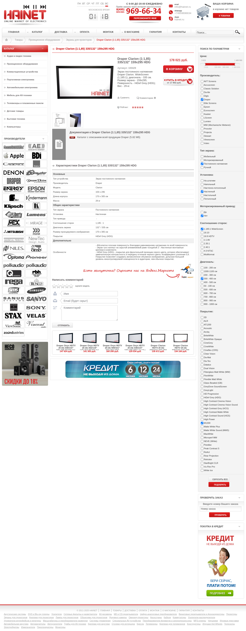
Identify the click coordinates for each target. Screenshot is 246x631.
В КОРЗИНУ (174, 69)
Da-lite (207, 92)
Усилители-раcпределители (201, 617)
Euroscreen (209, 110)
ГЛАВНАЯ (105, 610)
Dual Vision (209, 368)
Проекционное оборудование (44, 40)
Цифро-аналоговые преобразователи (158, 614)
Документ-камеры (118, 617)
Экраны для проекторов (78, 40)
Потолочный (210, 199)
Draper (207, 99)
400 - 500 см (210, 282)
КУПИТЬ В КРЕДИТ (179, 81)
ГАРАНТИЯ (184, 610)
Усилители (56, 614)
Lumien (207, 121)
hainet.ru (179, 19)
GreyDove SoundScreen (215, 386)
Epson (207, 107)
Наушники (213, 620)
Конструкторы (194, 624)
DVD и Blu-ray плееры (38, 614)
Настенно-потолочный (215, 188)
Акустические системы (15, 614)
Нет (206, 216)
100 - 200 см (210, 268)
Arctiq (206, 332)
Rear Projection (211, 456)
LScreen (208, 118)
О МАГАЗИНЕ (169, 610)
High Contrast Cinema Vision (217, 401)
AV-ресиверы (105, 614)
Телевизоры (151, 624)
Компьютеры (14, 127)
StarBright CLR (211, 463)
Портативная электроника (20, 79)
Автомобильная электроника (22, 87)
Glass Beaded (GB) (213, 383)
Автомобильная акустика (16, 624)
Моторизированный (213, 160)
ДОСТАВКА (130, 610)
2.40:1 (207, 247)
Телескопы (229, 624)
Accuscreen (209, 85)
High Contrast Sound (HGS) (217, 416)
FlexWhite (208, 375)
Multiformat (209, 254)
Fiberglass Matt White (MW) (217, 372)
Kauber (207, 114)
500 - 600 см (210, 289)
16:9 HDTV (209, 236)
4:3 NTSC (208, 251)
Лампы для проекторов (67, 617)
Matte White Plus (212, 426)
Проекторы (231, 614)
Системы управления (100, 620)
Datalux (207, 365)
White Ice (208, 470)
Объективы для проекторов (93, 617)
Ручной (207, 167)
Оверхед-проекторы (138, 617)
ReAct (207, 452)
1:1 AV (207, 240)
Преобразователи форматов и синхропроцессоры (167, 620)
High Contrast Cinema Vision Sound (221, 405)
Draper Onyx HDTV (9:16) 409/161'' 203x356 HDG (112, 347)
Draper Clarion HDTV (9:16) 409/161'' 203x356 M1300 (158, 349)
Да (205, 212)
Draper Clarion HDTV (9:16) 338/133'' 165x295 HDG (180, 349)
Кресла (140, 624)
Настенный (209, 191)
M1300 (207, 423)
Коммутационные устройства (22, 72)
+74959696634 (183, 13)
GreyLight (208, 390)
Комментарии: (147, 98)
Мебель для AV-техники (19, 95)
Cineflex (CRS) (211, 350)
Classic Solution (211, 88)
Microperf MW (210, 437)
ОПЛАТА (143, 610)
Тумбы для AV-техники (75, 624)
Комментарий (89, 313)
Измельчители (28, 627)
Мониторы (60, 627)
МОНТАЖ (155, 610)
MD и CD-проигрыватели (126, 614)
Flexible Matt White (213, 379)
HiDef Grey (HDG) (212, 397)
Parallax (208, 445)
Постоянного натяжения (215, 164)
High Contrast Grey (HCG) (216, 408)
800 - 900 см (210, 300)
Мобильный (209, 156)
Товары (19, 40)
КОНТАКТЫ (198, 610)
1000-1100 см (210, 271)
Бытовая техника (16, 119)
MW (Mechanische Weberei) (217, 125)
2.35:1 (207, 243)
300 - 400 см (210, 278)
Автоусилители (54, 624)
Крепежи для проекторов (41, 617)
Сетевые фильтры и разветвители (80, 614)
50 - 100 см (209, 286)
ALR (206, 321)
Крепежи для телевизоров (172, 624)
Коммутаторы (179, 617)
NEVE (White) (210, 441)
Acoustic (208, 328)
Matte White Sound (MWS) (216, 430)
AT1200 (207, 324)
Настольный (210, 195)
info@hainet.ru (183, 6)
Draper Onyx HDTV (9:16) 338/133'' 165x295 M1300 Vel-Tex (66, 349)
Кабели (167, 617)
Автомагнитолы (38, 624)
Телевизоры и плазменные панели (25, 103)
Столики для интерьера (123, 624)
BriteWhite (209, 335)
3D (205, 317)
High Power (209, 419)
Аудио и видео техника (19, 56)
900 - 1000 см (210, 304)
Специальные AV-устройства (126, 620)
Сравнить (125, 97)
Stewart (207, 136)
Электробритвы (11, 627)
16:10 (206, 232)
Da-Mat (207, 357)
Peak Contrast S (211, 448)
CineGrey (208, 343)
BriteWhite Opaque (213, 339)
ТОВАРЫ (117, 610)
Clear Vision (209, 354)
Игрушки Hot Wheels (212, 624)
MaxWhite (208, 434)
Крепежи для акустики (99, 624)
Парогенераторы (45, 627)
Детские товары (15, 111)
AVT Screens (210, 81)
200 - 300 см (210, 275)
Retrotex (208, 459)
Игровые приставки (229, 620)
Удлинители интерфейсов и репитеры (22, 620)
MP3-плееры (200, 620)
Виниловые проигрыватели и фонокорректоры (201, 614)
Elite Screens (210, 103)
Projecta (208, 132)
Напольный (209, 184)
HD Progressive (211, 394)
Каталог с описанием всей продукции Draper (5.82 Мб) (108, 137)
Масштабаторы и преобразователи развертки (65, 620)
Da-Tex (207, 361)
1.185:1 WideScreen (213, 229)
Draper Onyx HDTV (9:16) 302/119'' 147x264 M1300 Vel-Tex (89, 349)
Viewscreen (209, 139)
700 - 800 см (210, 297)
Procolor (208, 129)
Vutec (206, 143)
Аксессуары (156, 617)
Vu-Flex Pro (209, 467)
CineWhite (209, 346)
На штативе (209, 180)
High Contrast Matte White (216, 412)
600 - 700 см (210, 293)
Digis (206, 96)
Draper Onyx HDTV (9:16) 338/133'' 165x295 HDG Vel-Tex (135, 347)
